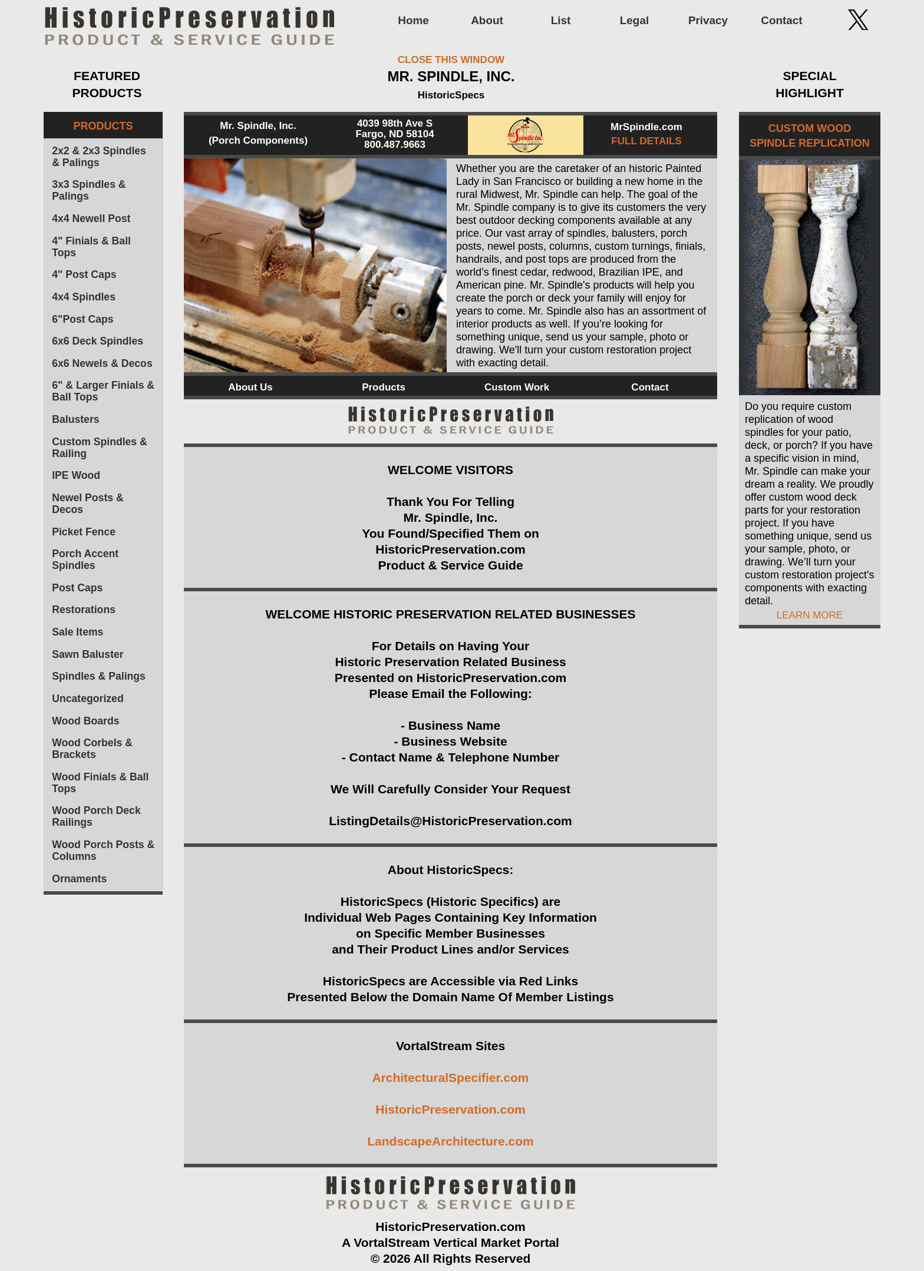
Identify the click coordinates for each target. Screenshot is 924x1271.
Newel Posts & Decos (87, 503)
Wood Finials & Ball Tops (100, 783)
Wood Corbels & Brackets (92, 748)
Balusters (75, 419)
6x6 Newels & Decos (102, 363)
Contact (781, 20)
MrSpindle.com (646, 127)
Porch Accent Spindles (85, 559)
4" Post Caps (84, 274)
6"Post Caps (82, 319)
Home (413, 20)
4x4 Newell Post (91, 218)
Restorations (84, 609)
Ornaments (79, 879)
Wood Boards (85, 721)
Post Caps (77, 588)
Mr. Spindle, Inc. (258, 125)
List (561, 20)
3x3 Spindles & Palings (89, 190)
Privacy (708, 20)
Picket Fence (84, 532)
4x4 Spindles (84, 297)
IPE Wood (76, 475)
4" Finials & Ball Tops (91, 247)
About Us (250, 387)
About (487, 20)
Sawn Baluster (87, 654)
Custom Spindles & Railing (99, 447)
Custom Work (516, 387)
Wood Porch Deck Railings (96, 816)
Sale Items (77, 632)
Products (383, 387)
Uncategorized (87, 698)
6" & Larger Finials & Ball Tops (103, 391)
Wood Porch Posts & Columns (103, 850)
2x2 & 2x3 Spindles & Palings (99, 156)
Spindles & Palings (99, 676)
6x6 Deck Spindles (97, 341)
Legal (634, 20)
